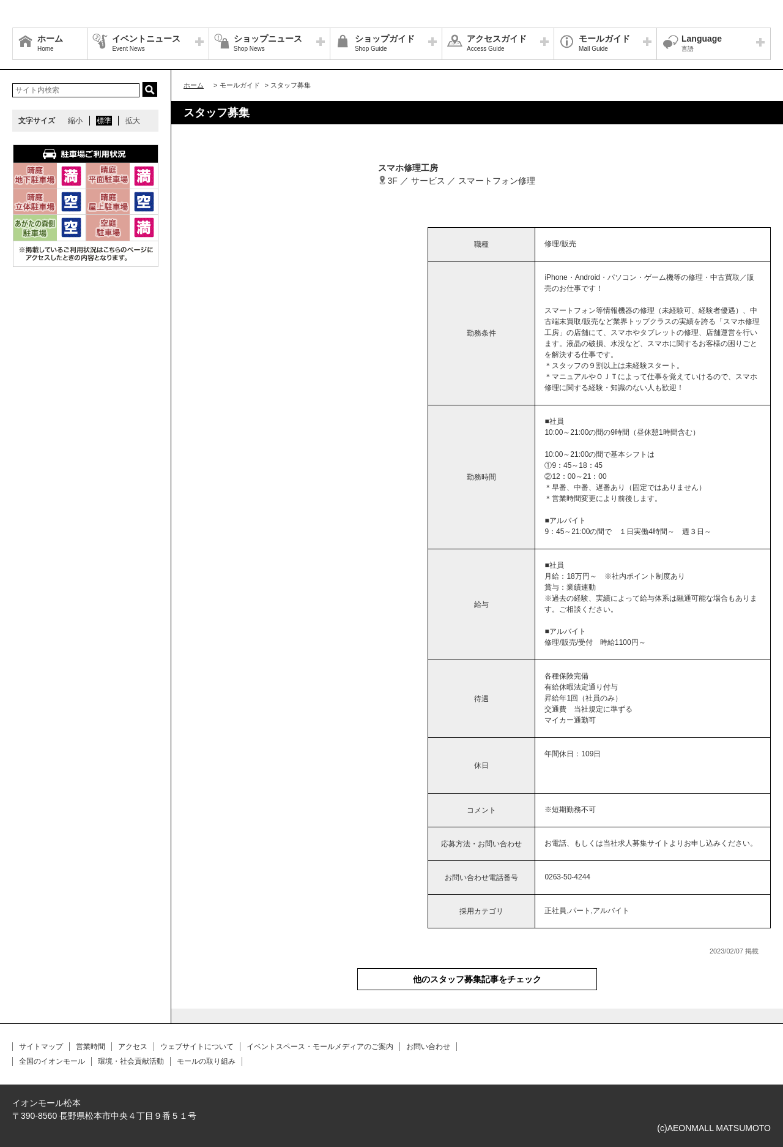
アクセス (132, 1046)
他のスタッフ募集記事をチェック (477, 979)
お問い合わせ (428, 1046)
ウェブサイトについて (197, 1046)
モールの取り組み (206, 1061)
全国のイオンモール (52, 1061)
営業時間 (90, 1046)
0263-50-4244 (567, 877)
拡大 (132, 120)
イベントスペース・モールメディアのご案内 (320, 1046)
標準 (104, 120)
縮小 (75, 120)
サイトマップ (41, 1046)
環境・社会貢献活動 (131, 1061)
